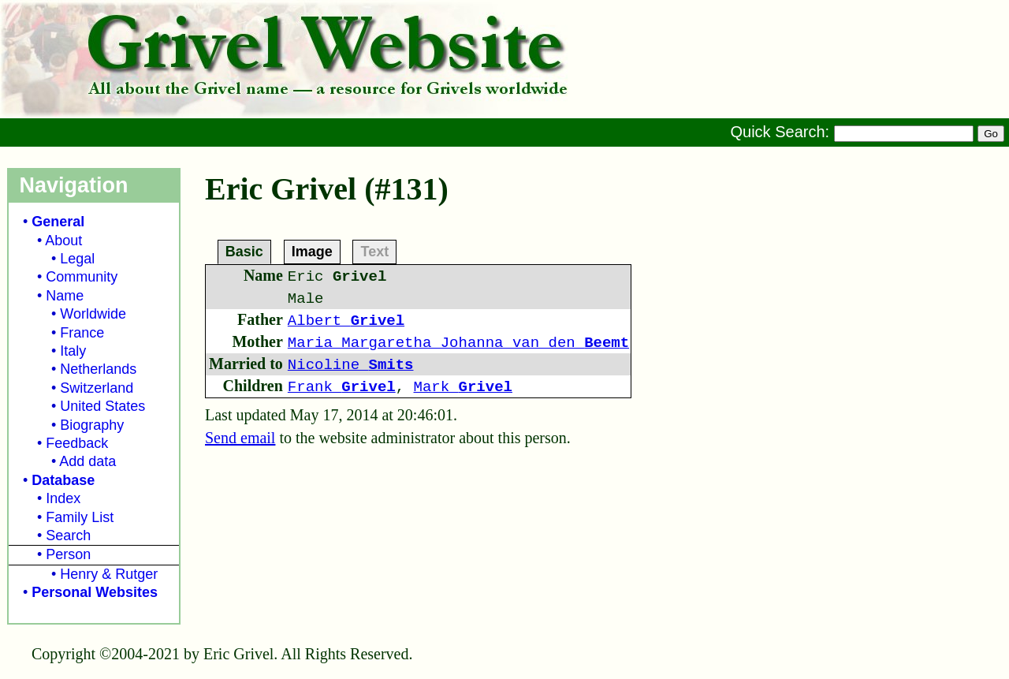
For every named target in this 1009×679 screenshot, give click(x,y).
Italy (73, 351)
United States (102, 406)
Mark (463, 387)
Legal (77, 259)
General (58, 221)
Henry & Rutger (109, 574)
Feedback (77, 443)
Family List (80, 517)
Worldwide (93, 314)
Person (68, 554)
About (63, 240)
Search (68, 535)
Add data (87, 461)
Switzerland (96, 388)
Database (63, 480)
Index (63, 498)
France (82, 333)
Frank (342, 387)
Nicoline (351, 365)
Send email (240, 437)
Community (81, 277)
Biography (92, 425)
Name (65, 296)
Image (312, 251)
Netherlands (98, 369)
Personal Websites (95, 592)
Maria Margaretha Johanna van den (458, 343)
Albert (346, 321)
